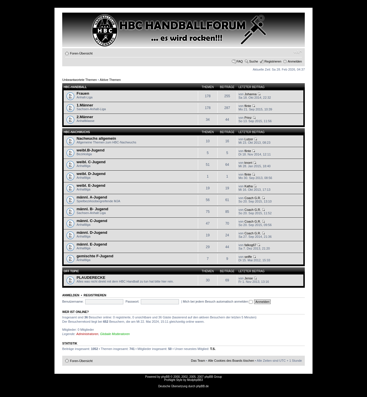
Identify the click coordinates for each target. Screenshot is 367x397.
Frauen (83, 93)
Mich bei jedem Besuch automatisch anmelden (218, 301)
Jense (249, 278)
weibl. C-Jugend (91, 162)
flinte (248, 106)
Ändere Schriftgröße (298, 52)
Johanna (251, 94)
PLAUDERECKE (91, 277)
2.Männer (85, 117)
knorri (249, 162)
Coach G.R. (253, 198)
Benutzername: (73, 301)
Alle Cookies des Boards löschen (231, 360)
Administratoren (87, 334)
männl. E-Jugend (92, 244)
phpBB (165, 376)
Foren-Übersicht (81, 53)
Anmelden (295, 61)
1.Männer (85, 105)
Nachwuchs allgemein (96, 138)
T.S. (213, 349)
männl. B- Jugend (92, 209)
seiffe (248, 256)
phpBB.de (202, 386)
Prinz (248, 117)
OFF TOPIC (71, 271)
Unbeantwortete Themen (79, 79)
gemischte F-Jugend (95, 256)
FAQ (240, 61)
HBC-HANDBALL (75, 87)
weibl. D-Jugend (91, 174)
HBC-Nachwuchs (77, 132)
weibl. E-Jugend (91, 185)
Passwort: (132, 301)
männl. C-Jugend (92, 221)
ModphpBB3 (195, 380)
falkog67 (251, 245)
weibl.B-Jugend (90, 150)
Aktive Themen (110, 79)
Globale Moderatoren (115, 334)
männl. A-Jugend (92, 197)
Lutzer (249, 139)
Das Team (198, 360)
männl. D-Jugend (92, 232)
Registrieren (272, 61)
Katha (249, 186)
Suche (253, 61)
